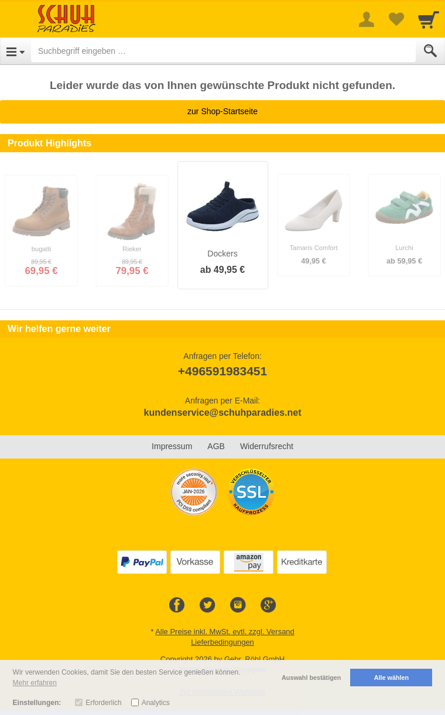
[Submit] (430, 51)
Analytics (156, 703)
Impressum (172, 446)
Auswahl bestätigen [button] (311, 677)
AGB (216, 446)
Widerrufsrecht (266, 446)
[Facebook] (177, 605)
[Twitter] (207, 605)
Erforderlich (103, 703)
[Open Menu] (15, 50)
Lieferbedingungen (222, 642)
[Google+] (268, 605)
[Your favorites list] (395, 19)
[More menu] (366, 19)
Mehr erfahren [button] (35, 683)
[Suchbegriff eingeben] (223, 51)
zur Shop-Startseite (222, 111)
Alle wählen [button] (391, 677)
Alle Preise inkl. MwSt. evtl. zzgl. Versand (225, 631)
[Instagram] (237, 605)
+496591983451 (222, 371)
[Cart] (428, 19)
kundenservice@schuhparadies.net (222, 413)
